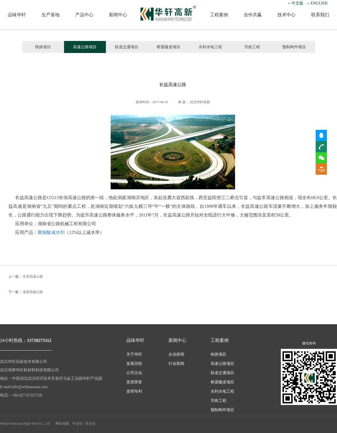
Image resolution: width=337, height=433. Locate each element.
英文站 (90, 423)
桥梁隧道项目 (168, 47)
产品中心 (84, 14)
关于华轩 (134, 354)
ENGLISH (319, 3)
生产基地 (51, 14)
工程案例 (219, 14)
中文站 (77, 423)
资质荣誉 (134, 382)
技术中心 (286, 14)
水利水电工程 (210, 47)
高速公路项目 (85, 47)
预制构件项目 (294, 47)
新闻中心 (118, 14)
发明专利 (134, 391)
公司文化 (134, 373)
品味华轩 (17, 14)
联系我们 (320, 14)
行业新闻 (176, 363)
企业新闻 (176, 354)
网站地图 (62, 423)
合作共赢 (253, 14)
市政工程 (252, 47)
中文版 (297, 3)
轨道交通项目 (126, 47)
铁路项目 (43, 47)
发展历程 (134, 363)
